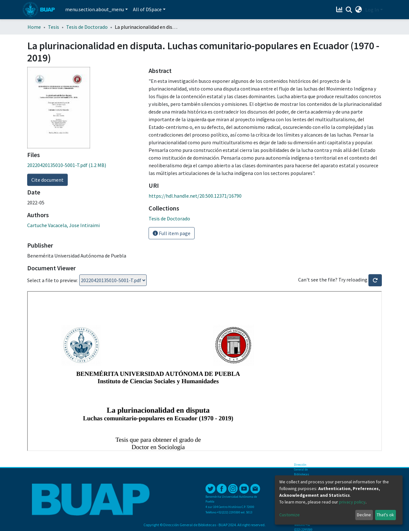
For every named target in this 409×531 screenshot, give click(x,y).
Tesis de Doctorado (87, 27)
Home (34, 27)
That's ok (385, 515)
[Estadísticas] (340, 9)
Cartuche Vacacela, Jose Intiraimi (63, 225)
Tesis (53, 27)
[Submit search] (349, 10)
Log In (372, 9)
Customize (289, 515)
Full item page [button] (171, 233)
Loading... (113, 280)
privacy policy (352, 502)
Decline (364, 515)
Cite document (47, 180)
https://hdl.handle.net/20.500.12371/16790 (195, 196)
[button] (358, 9)
